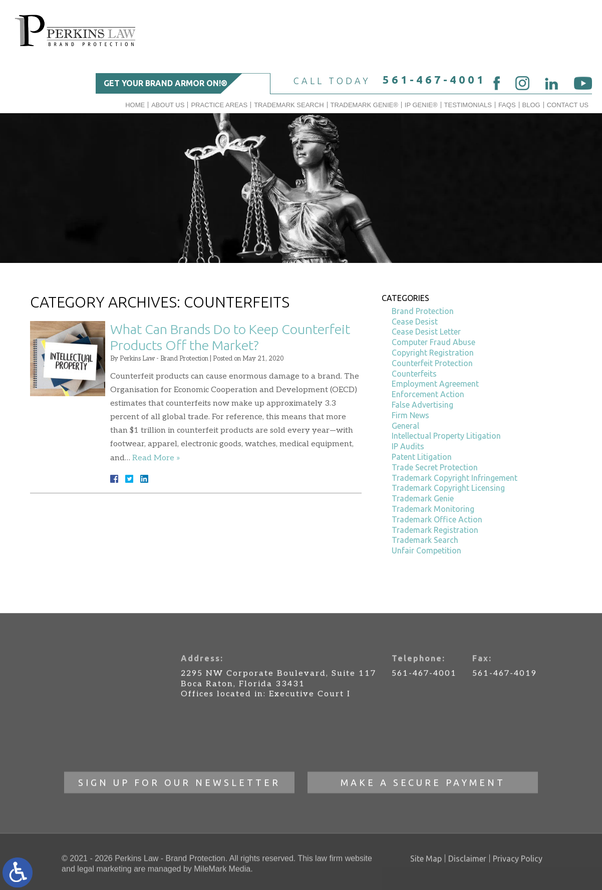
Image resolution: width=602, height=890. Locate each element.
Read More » (156, 458)
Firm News (410, 415)
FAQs (507, 105)
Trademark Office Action (437, 519)
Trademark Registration (435, 529)
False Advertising (422, 404)
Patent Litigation (422, 456)
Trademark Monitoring (433, 508)
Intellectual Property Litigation (446, 435)
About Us (167, 105)
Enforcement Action (428, 394)
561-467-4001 (434, 79)
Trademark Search (289, 105)
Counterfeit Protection (432, 363)
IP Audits (408, 446)
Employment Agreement (435, 383)
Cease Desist (415, 321)
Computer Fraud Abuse (433, 342)
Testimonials (468, 105)
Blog (531, 105)
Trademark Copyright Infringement (454, 477)
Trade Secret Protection (435, 467)
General (405, 425)
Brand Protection (423, 311)
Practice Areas (219, 105)
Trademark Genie (423, 498)
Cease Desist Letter (426, 331)
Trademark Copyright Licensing (448, 487)
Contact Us (567, 105)
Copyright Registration (433, 352)
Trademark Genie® (364, 105)
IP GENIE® (421, 105)
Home (135, 105)
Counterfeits (414, 373)
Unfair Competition (426, 550)
